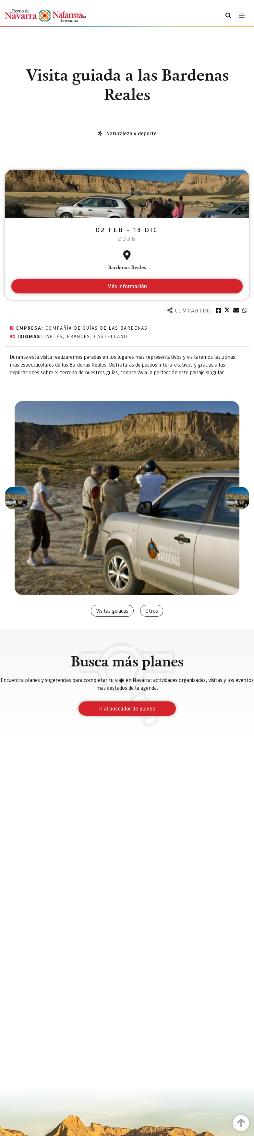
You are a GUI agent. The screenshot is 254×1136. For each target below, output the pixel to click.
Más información (127, 286)
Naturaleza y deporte (131, 133)
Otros (151, 610)
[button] (16, 498)
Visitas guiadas (112, 610)
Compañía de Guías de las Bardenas (96, 328)
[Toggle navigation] (242, 15)
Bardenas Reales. (88, 364)
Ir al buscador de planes (127, 708)
